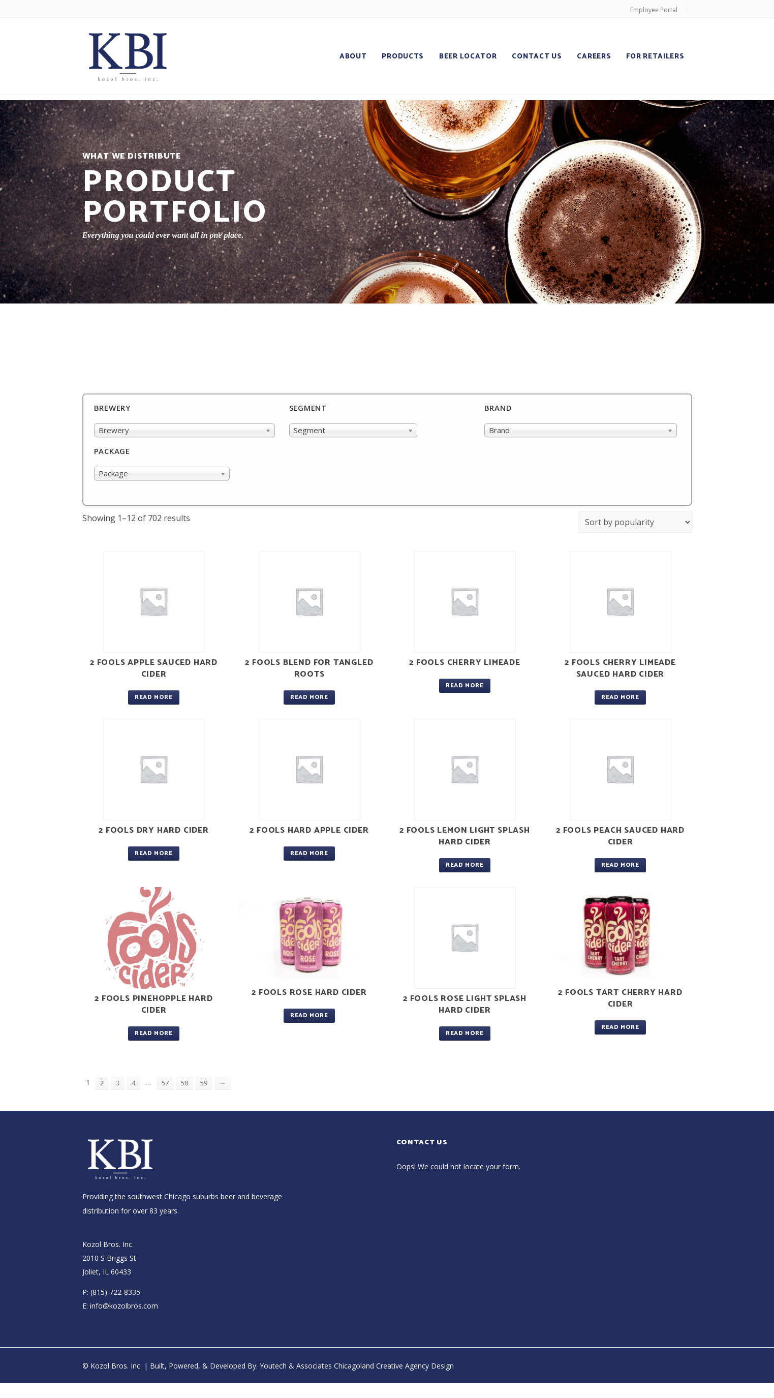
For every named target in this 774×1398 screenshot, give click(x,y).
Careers (594, 57)
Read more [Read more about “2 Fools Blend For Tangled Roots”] (309, 697)
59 (203, 1082)
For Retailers (655, 57)
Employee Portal (653, 10)
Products (403, 57)
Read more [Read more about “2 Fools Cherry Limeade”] (464, 685)
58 (184, 1082)
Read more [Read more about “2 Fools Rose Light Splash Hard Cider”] (464, 1033)
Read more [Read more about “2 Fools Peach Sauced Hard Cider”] (620, 865)
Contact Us (537, 57)
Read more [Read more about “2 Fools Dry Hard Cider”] (153, 853)
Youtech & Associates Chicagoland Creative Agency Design (357, 1366)
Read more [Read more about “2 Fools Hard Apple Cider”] (309, 853)
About (353, 57)
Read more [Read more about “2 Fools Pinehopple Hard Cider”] (153, 1033)
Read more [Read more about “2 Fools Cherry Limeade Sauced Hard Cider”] (620, 697)
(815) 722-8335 (115, 1292)
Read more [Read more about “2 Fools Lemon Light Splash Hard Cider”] (464, 865)
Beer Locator (468, 57)
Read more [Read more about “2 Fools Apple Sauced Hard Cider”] (153, 697)
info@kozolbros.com (124, 1306)
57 (165, 1082)
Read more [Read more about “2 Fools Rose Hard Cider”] (309, 1015)
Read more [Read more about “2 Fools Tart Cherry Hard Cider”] (620, 1027)
